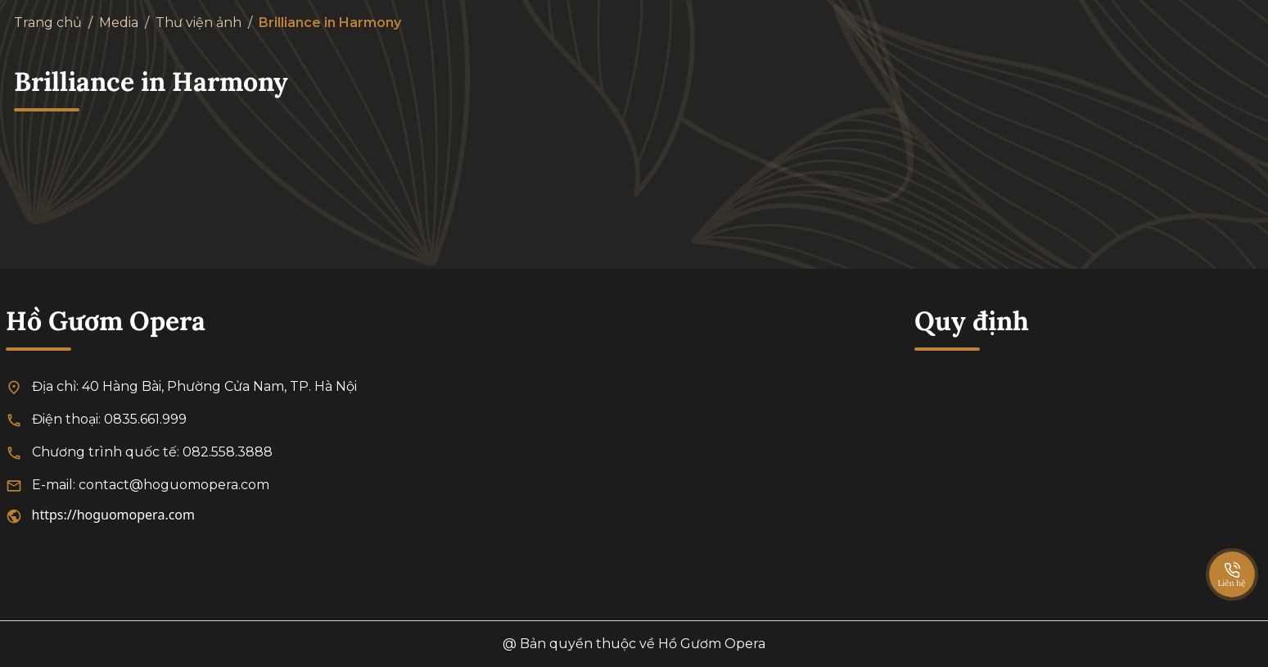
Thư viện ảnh (198, 22)
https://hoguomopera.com (114, 515)
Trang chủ (48, 22)
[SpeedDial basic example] (1232, 558)
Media (118, 22)
